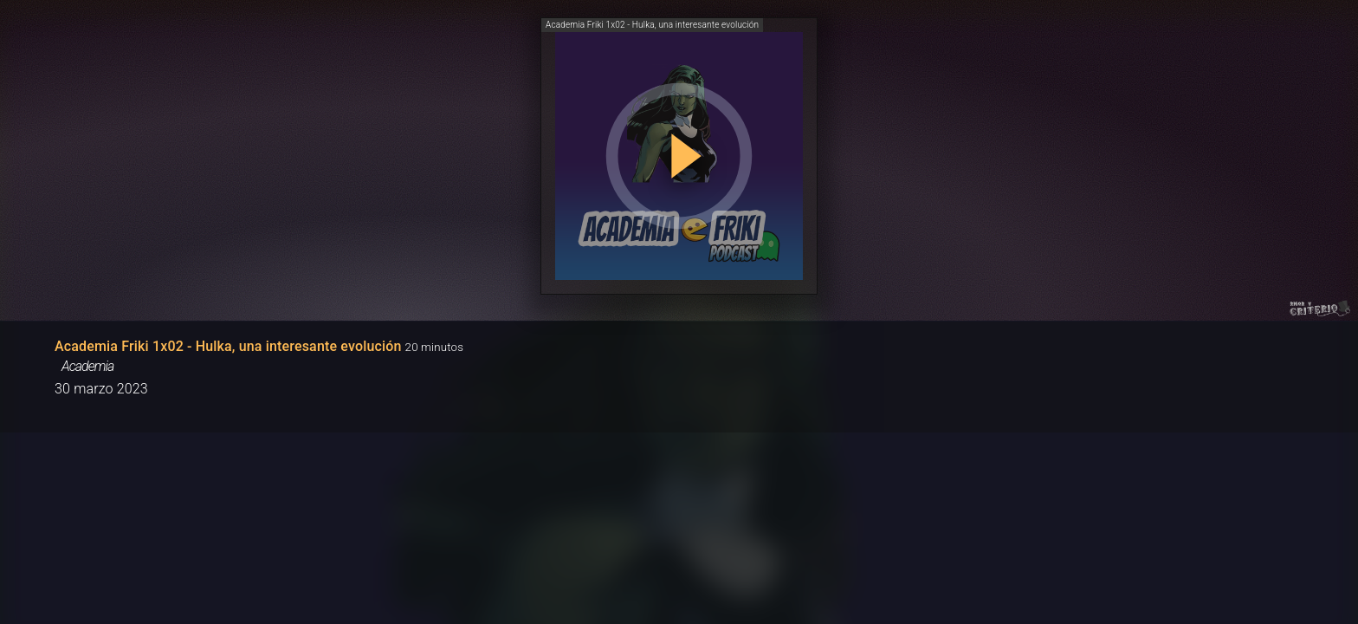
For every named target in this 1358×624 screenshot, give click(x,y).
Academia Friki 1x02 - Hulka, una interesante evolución (228, 346)
